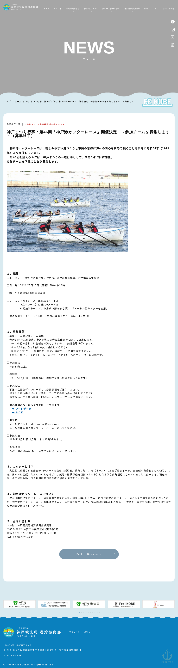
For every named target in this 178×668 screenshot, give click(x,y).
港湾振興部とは (73, 9)
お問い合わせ (169, 9)
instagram (173, 30)
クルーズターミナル (111, 9)
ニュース (45, 9)
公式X (172, 37)
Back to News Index (89, 554)
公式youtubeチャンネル (172, 45)
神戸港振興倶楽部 (132, 9)
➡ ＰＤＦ (17, 412)
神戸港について (91, 9)
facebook (173, 22)
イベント (58, 9)
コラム (155, 9)
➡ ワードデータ (21, 408)
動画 (146, 9)
